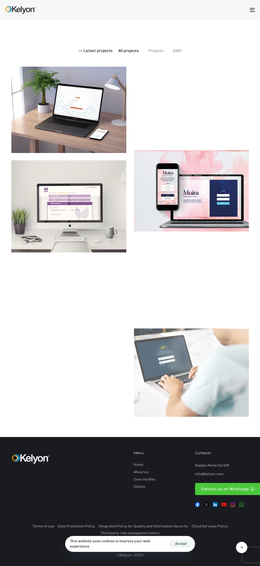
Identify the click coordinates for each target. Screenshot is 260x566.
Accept (181, 544)
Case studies (144, 479)
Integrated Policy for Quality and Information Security (143, 526)
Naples (201, 465)
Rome (212, 465)
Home (138, 464)
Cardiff (223, 465)
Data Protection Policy (76, 526)
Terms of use (43, 526)
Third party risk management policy (130, 533)
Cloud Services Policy (210, 526)
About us (141, 472)
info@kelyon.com (209, 474)
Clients (139, 486)
